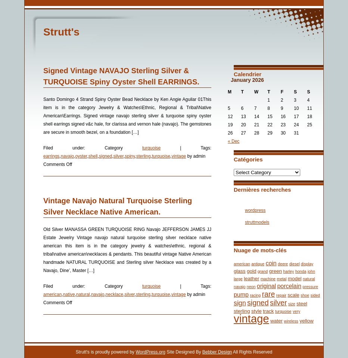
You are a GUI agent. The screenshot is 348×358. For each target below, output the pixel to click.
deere (283, 264)
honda (301, 271)
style (256, 311)
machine (268, 279)
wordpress (255, 210)
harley (288, 271)
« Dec (233, 141)
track (268, 311)
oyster (81, 156)
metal (281, 279)
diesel (294, 264)
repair (281, 295)
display (307, 264)
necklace (114, 294)
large (238, 279)
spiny (130, 156)
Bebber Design (217, 352)
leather (251, 278)
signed (105, 156)
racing (255, 295)
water (276, 321)
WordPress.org (150, 352)
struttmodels (257, 222)
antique (257, 264)
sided (315, 295)
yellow (306, 321)
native (69, 294)
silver (119, 156)
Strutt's (61, 32)
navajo (67, 156)
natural (83, 294)
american (52, 294)
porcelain (289, 286)
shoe (305, 295)
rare (268, 294)
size (291, 304)
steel (301, 303)
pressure (310, 286)
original (266, 286)
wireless (291, 321)
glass (240, 271)
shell (93, 156)
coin (270, 263)
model (295, 278)
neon (251, 286)
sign (240, 303)
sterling (143, 156)
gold (252, 271)
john (311, 271)
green (275, 271)
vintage (178, 156)
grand (263, 271)
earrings (51, 156)
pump (241, 294)
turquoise (151, 148)
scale (293, 295)
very (296, 311)
